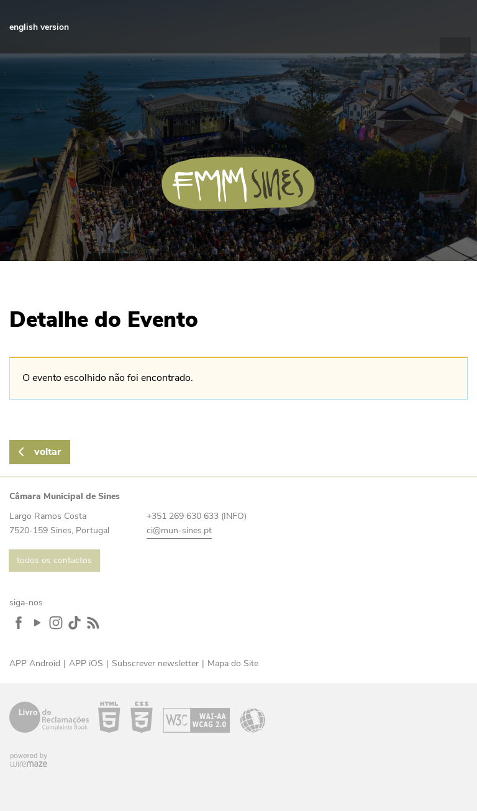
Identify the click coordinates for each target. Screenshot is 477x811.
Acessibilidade (181, 717)
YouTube (346, 26)
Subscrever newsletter (155, 663)
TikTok (384, 26)
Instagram (365, 26)
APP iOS (86, 663)
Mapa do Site (232, 663)
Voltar (47, 452)
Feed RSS (402, 26)
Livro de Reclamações (49, 717)
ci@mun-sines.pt (179, 530)
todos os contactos (54, 560)
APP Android (34, 663)
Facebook (328, 26)
